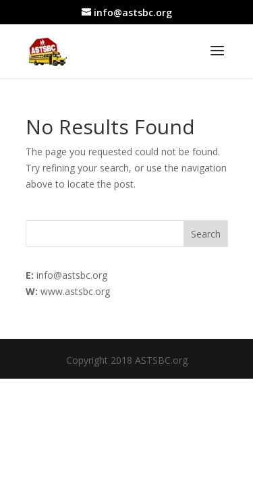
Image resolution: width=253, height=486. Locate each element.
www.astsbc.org (75, 291)
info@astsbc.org (71, 275)
